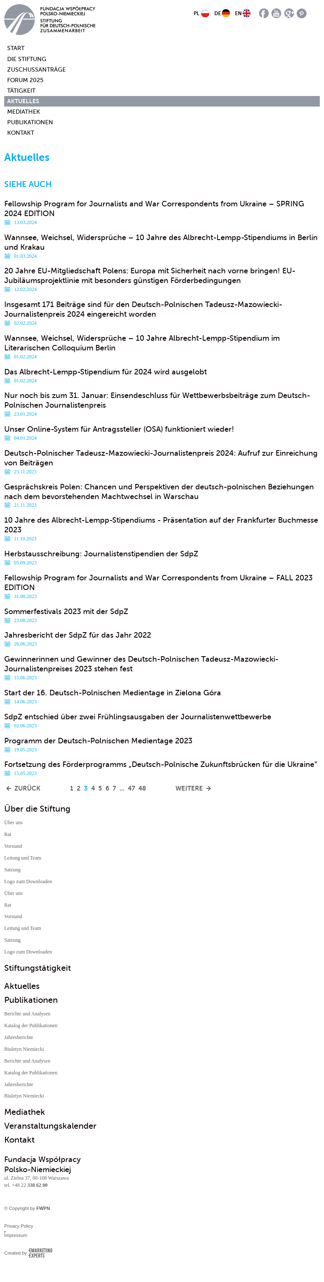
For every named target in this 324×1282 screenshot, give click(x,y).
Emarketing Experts (40, 1253)
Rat (7, 834)
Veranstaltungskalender (50, 1126)
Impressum (15, 1235)
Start (11, 48)
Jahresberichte (18, 1037)
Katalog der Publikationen (30, 1025)
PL (196, 13)
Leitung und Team (22, 858)
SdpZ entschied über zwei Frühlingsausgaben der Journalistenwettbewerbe (137, 717)
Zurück (27, 788)
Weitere (189, 788)
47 (131, 788)
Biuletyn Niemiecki (24, 1049)
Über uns (13, 822)
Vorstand (13, 846)
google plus (289, 13)
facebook (264, 13)
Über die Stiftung (37, 809)
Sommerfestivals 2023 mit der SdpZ (66, 611)
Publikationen (30, 122)
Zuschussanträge (36, 70)
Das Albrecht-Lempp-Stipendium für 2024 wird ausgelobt (105, 372)
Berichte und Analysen (27, 1014)
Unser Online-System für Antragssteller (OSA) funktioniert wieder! (119, 429)
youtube (276, 13)
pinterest (302, 13)
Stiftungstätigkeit (37, 968)
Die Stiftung (26, 59)
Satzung (12, 870)
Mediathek (23, 112)
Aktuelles (23, 101)
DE (217, 13)
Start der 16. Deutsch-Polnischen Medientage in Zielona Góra (112, 693)
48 (142, 788)
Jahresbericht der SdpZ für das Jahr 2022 (77, 635)
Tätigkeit (21, 91)
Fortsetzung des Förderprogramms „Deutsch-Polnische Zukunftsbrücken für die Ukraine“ (160, 764)
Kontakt (20, 133)
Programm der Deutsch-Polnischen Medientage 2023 (98, 741)
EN (238, 13)
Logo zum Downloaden (28, 881)
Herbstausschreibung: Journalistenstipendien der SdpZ (101, 554)
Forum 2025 (25, 80)
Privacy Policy (18, 1226)
